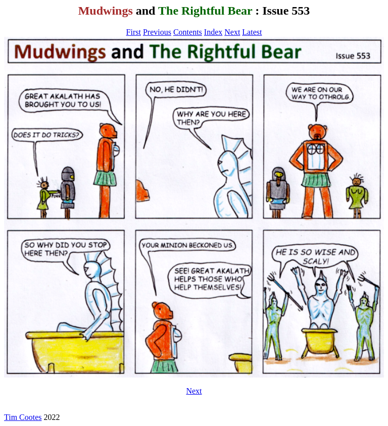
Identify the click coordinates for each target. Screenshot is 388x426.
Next (232, 32)
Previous (157, 32)
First (133, 32)
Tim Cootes (23, 417)
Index (213, 32)
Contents (187, 32)
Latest (252, 32)
